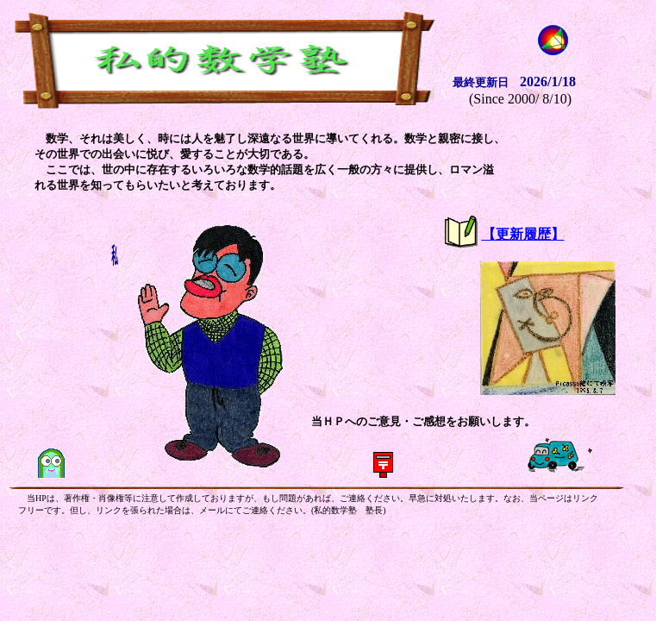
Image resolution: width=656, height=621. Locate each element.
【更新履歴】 (523, 234)
